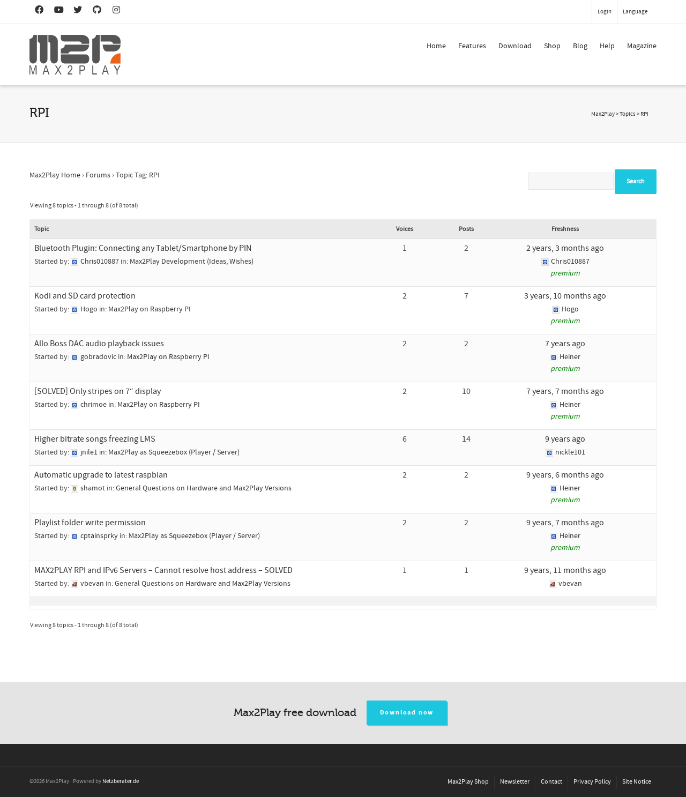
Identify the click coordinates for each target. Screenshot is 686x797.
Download (515, 46)
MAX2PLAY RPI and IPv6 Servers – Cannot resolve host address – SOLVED (163, 570)
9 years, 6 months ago (565, 475)
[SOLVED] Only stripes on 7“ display (97, 391)
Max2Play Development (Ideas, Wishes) (191, 261)
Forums (98, 175)
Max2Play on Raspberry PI (149, 309)
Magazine (642, 46)
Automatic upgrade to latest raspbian (101, 475)
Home (436, 46)
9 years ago (565, 439)
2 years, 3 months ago (565, 248)
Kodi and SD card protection (85, 296)
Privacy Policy (592, 782)
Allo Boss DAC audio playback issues (99, 343)
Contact (551, 782)
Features (472, 46)
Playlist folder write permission (90, 522)
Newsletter (515, 782)
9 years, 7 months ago (565, 522)
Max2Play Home (54, 175)
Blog (580, 46)
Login (605, 12)
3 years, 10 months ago (565, 296)
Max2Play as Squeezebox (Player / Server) (174, 452)
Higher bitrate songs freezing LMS (94, 439)
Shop (552, 46)
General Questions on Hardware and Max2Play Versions (204, 488)
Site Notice (636, 782)
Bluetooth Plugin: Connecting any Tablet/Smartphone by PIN (142, 248)
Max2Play (603, 114)
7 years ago (565, 343)
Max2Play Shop (468, 782)
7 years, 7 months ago (565, 391)
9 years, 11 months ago (565, 570)
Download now (407, 712)
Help (607, 46)
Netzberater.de (120, 781)
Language (635, 12)
